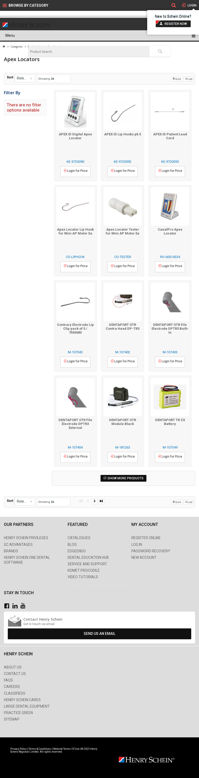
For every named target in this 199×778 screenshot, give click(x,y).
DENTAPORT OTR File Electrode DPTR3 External (75, 424)
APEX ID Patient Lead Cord (170, 136)
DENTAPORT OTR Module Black (122, 422)
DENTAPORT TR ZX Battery (170, 422)
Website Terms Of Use (66, 748)
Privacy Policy (18, 748)
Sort (10, 77)
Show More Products (126, 478)
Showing (46, 78)
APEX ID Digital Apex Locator (75, 136)
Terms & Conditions (40, 748)
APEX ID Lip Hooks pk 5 (122, 134)
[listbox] (24, 78)
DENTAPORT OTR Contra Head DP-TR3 (122, 327)
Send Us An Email (99, 634)
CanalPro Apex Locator (170, 231)
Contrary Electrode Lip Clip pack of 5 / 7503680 (75, 328)
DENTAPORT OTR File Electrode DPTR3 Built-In (170, 328)
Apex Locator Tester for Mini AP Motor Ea (122, 231)
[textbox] (89, 51)
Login (191, 5)
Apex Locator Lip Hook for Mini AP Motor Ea (75, 231)
